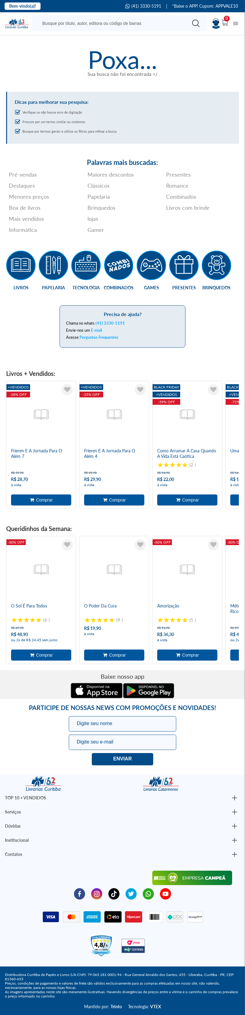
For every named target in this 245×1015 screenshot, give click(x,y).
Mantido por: (103, 1006)
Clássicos (99, 185)
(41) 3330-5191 (143, 6)
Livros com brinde (188, 207)
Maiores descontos (111, 174)
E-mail (96, 330)
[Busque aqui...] (111, 23)
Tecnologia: (144, 1006)
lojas (93, 218)
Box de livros (25, 207)
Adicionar (41, 500)
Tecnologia (86, 287)
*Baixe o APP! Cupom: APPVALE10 (205, 6)
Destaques (22, 185)
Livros (21, 287)
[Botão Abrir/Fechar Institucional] (234, 797)
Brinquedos (101, 207)
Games (151, 287)
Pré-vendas (23, 174)
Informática (23, 229)
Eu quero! (122, 759)
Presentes (178, 174)
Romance (177, 185)
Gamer (96, 229)
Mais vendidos (26, 218)
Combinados (181, 196)
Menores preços (29, 196)
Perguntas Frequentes (99, 337)
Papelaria (99, 196)
